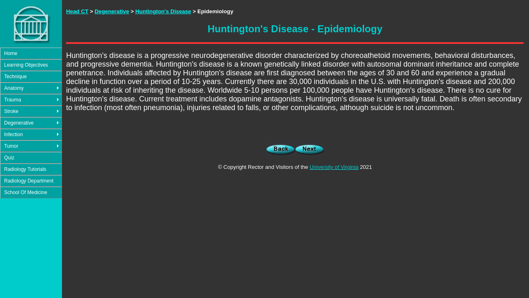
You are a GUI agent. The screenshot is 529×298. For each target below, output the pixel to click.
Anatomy (14, 88)
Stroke (11, 111)
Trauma (12, 100)
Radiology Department (28, 181)
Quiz (9, 158)
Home (10, 53)
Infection (13, 134)
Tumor (11, 146)
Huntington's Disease (163, 11)
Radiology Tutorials (25, 169)
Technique (15, 76)
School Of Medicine (25, 192)
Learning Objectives (26, 65)
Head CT (77, 11)
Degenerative (18, 123)
